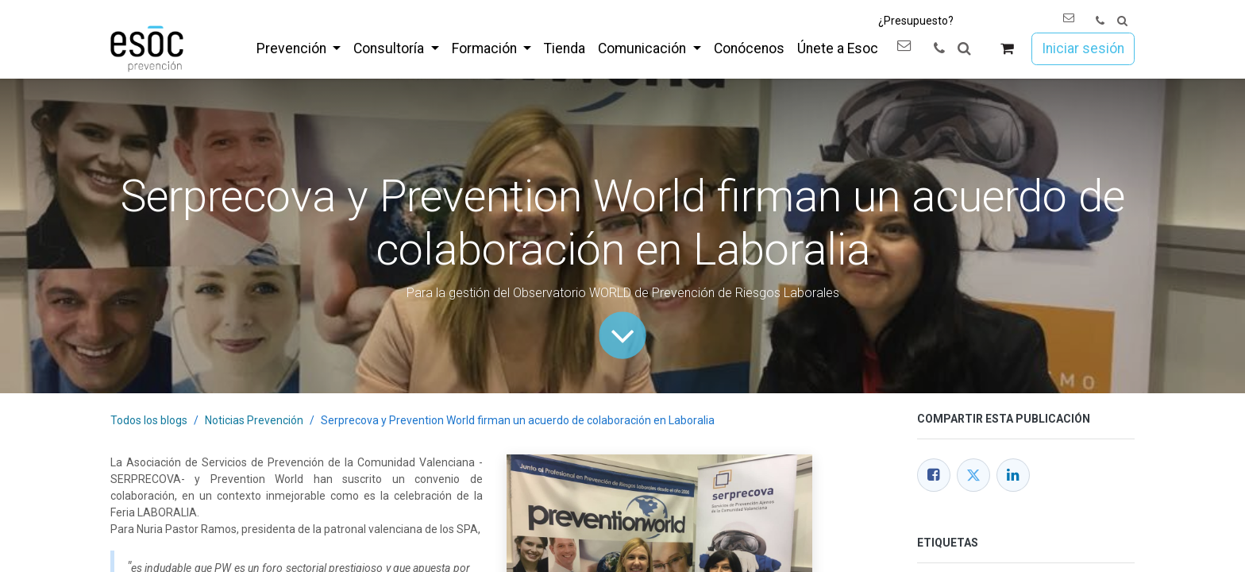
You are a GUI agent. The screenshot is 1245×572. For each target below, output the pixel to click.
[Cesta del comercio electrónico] (1007, 49)
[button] (1122, 21)
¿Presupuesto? (916, 20)
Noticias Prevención (254, 420)
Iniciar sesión (1083, 48)
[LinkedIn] (1013, 475)
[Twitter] (973, 475)
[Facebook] (933, 475)
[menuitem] (298, 48)
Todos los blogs (148, 420)
